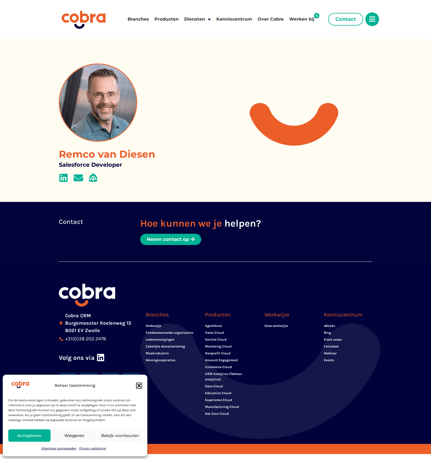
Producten (166, 19)
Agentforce (213, 326)
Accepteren (29, 435)
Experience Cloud (218, 400)
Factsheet (331, 347)
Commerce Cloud (218, 367)
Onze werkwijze (276, 326)
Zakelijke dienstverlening (165, 347)
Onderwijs (153, 326)
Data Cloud (214, 386)
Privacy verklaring (92, 448)
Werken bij (301, 19)
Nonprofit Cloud (217, 353)
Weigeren (74, 435)
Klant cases (333, 340)
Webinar (330, 353)
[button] (139, 385)
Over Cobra (271, 19)
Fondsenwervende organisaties (169, 333)
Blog (327, 333)
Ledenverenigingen (160, 340)
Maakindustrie (157, 353)
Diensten (197, 19)
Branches (138, 19)
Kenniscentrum (234, 19)
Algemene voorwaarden (59, 448)
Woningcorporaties (160, 360)
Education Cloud (218, 393)
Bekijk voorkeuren (120, 435)
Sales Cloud (214, 333)
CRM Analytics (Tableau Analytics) (223, 377)
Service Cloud (215, 340)
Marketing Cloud (218, 347)
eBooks (329, 326)
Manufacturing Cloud (222, 407)
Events (329, 360)
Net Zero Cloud (217, 414)
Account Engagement (221, 360)
